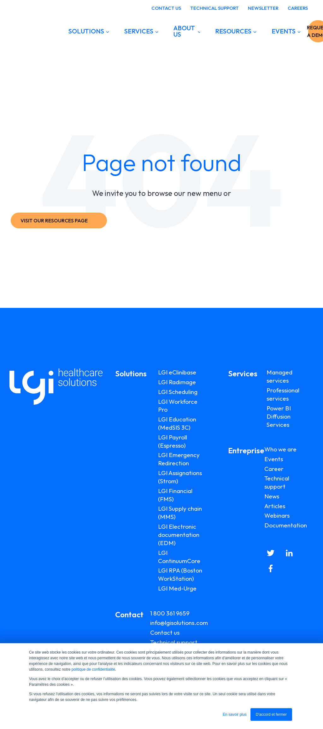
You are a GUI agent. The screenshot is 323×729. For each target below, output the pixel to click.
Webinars (277, 515)
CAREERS (298, 8)
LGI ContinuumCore (179, 557)
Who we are (280, 449)
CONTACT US (166, 8)
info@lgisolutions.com (179, 622)
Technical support (173, 642)
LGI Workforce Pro (177, 406)
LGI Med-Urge (177, 588)
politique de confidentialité (93, 669)
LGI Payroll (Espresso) (172, 441)
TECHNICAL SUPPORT (214, 8)
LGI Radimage (177, 382)
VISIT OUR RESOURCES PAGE (57, 220)
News (271, 496)
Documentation (285, 525)
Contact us (164, 632)
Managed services (279, 376)
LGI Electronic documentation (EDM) (178, 535)
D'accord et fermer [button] (271, 714)
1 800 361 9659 (170, 613)
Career (274, 469)
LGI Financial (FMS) (175, 495)
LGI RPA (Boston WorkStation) (180, 574)
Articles (274, 506)
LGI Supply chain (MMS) (180, 512)
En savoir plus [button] (234, 714)
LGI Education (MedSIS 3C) (177, 423)
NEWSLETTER (263, 8)
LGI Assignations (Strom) (180, 477)
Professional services (283, 394)
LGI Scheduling (177, 392)
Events (273, 459)
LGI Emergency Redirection (179, 459)
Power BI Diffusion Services (279, 416)
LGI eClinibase (177, 372)
